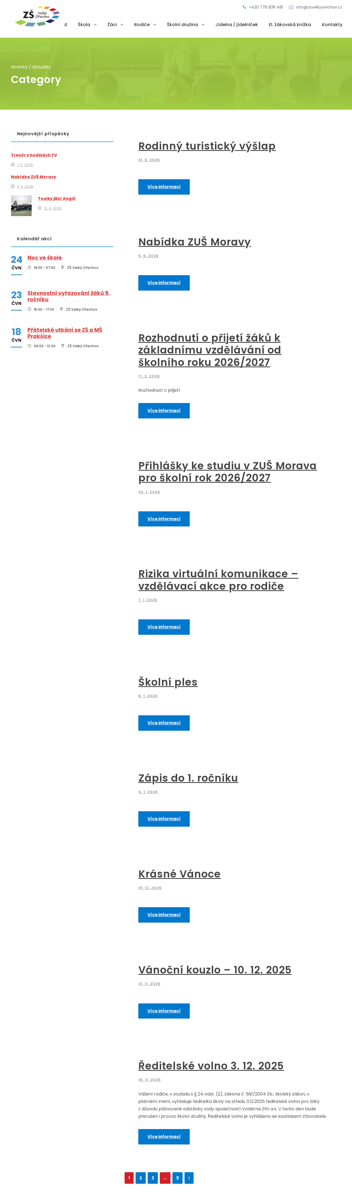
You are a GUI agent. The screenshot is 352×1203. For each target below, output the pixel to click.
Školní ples (168, 682)
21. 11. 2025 (149, 983)
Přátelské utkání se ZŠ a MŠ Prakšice (65, 333)
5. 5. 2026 (148, 255)
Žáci (112, 24)
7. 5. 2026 (25, 164)
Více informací (164, 187)
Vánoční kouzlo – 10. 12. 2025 (215, 970)
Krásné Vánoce (179, 874)
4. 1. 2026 (148, 791)
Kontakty (332, 24)
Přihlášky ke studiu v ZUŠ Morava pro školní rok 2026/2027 (227, 472)
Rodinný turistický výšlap (207, 146)
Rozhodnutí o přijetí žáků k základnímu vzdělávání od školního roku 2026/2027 (209, 350)
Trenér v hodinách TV (34, 155)
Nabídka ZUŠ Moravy (194, 242)
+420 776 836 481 (263, 7)
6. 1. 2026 (148, 696)
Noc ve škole (45, 257)
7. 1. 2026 (147, 600)
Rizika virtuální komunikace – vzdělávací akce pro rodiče (218, 580)
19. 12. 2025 (150, 887)
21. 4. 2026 (53, 208)
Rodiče (142, 24)
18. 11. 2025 (149, 1079)
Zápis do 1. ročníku (188, 778)
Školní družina (182, 24)
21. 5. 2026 (149, 159)
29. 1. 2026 (149, 492)
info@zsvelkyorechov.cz (315, 7)
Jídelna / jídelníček (236, 24)
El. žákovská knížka (290, 24)
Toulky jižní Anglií (57, 198)
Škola (84, 24)
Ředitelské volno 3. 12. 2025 (211, 1066)
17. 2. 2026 (149, 376)
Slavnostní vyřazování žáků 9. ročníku (69, 296)
